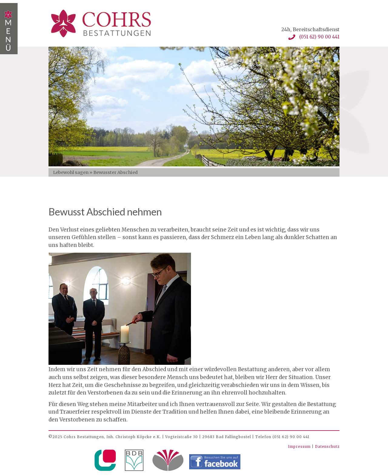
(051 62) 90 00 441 (319, 37)
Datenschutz (327, 446)
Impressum (300, 446)
